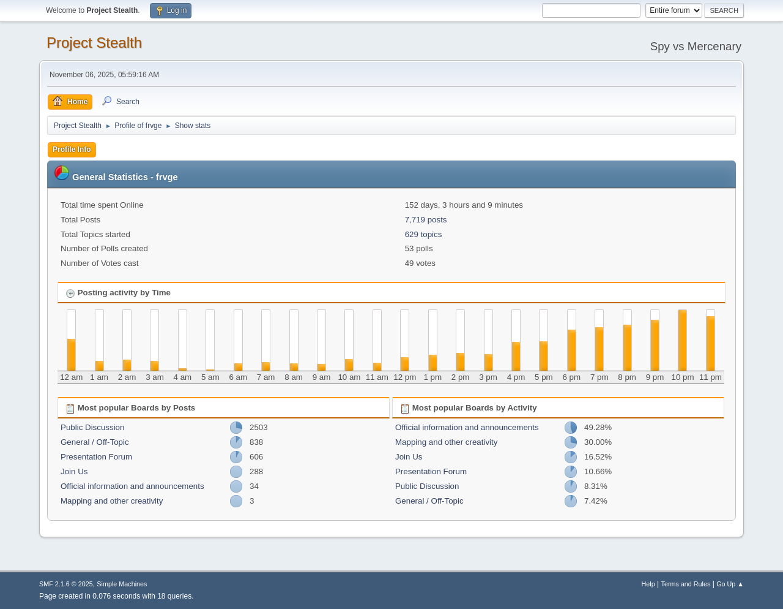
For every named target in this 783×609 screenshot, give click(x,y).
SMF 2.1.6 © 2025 (66, 584)
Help (648, 584)
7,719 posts (426, 219)
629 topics (423, 234)
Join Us (74, 471)
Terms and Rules (686, 584)
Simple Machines (122, 584)
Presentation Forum (96, 456)
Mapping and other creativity (112, 500)
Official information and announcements (132, 486)
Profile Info (72, 149)
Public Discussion (92, 427)
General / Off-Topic (95, 442)
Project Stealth (94, 42)
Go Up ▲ (730, 584)
